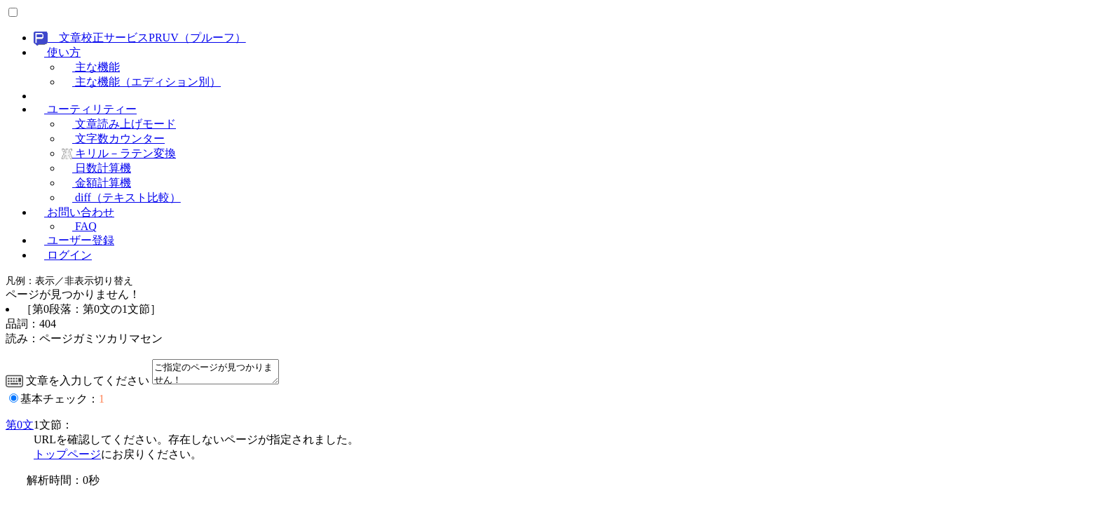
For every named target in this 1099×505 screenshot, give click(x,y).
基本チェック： (62, 403)
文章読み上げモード (119, 124)
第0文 (20, 429)
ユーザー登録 (74, 240)
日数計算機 (96, 168)
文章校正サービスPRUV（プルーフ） (140, 37)
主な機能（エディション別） (141, 82)
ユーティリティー (85, 109)
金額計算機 (96, 183)
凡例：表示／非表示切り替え (69, 281)
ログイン (63, 255)
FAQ (79, 226)
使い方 (57, 52)
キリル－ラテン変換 (119, 153)
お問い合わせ (74, 212)
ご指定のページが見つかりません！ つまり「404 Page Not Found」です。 (222, 374)
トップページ (67, 458)
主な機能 (91, 67)
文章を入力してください (77, 385)
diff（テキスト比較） (121, 197)
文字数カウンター (113, 138)
